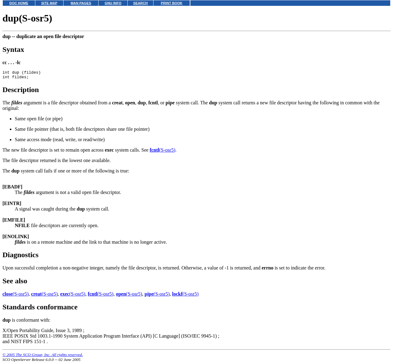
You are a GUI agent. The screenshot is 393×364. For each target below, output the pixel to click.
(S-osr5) (162, 151)
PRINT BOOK (171, 3)
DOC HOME (19, 3)
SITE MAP (49, 3)
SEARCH (140, 3)
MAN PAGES (81, 3)
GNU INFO (113, 3)
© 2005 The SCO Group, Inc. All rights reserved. (42, 356)
